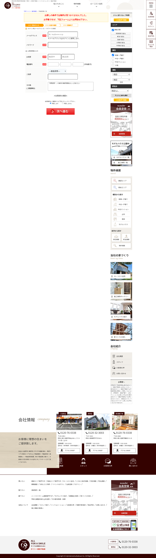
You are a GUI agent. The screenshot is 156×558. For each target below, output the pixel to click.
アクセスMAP (70, 450)
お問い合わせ (119, 373)
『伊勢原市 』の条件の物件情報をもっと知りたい (73, 87)
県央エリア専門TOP (54, 481)
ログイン (151, 24)
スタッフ (117, 362)
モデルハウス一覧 (121, 157)
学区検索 (116, 238)
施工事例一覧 (121, 162)
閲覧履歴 (34, 484)
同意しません (67, 105)
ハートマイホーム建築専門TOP (42, 496)
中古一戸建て (118, 58)
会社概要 (117, 356)
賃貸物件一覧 (36, 490)
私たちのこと (59, 3)
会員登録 (151, 15)
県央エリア (120, 187)
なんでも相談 (151, 43)
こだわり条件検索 (82, 481)
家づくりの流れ (85, 496)
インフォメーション (58, 505)
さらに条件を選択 (121, 95)
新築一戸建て (118, 55)
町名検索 (126, 238)
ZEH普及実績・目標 (58, 499)
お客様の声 (118, 367)
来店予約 (151, 34)
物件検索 (77, 3)
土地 (115, 65)
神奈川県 (116, 30)
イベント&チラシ (58, 484)
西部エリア (120, 180)
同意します (54, 105)
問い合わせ (133, 462)
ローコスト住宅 (96, 3)
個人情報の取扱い (37, 508)
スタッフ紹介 (44, 505)
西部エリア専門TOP (38, 481)
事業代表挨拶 (81, 505)
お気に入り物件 (45, 484)
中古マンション (119, 62)
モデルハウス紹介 (61, 496)
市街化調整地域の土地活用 (40, 499)
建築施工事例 (73, 496)
